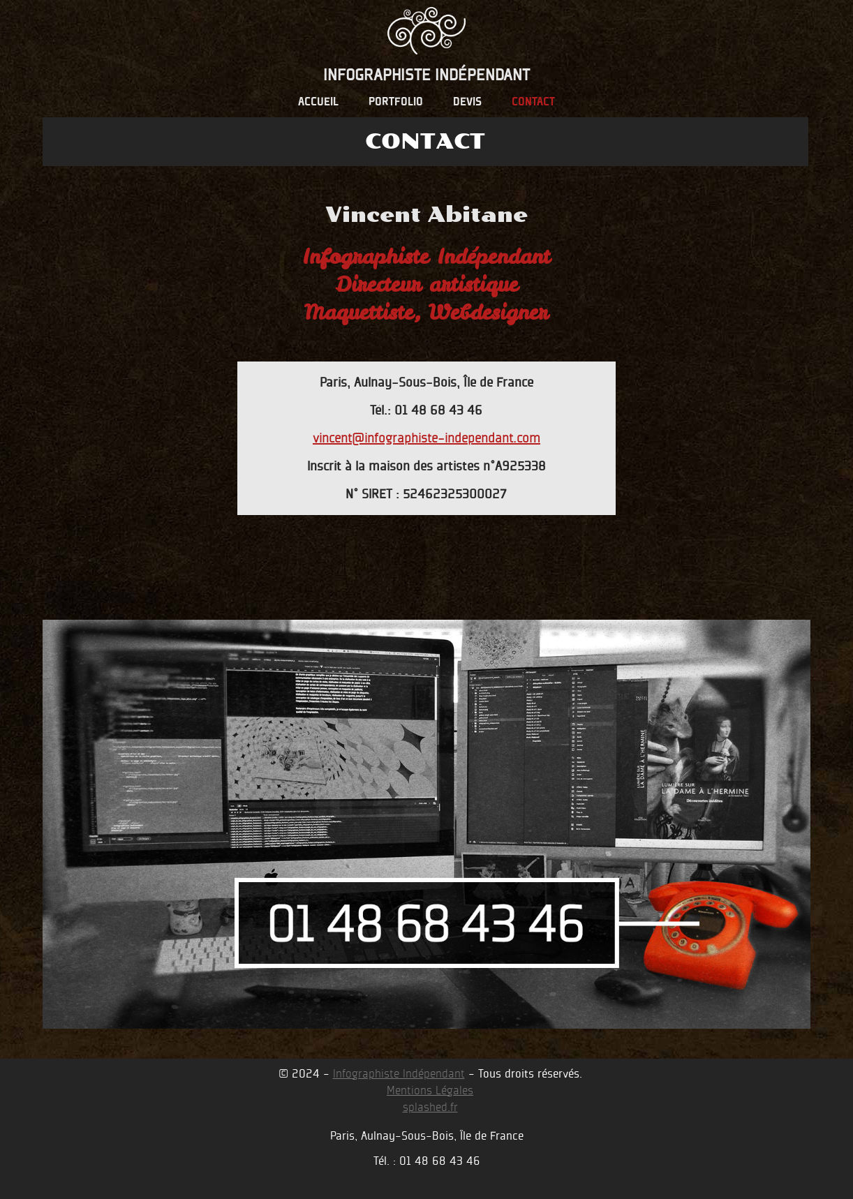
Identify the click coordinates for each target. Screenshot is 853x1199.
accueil (318, 103)
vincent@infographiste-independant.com (426, 438)
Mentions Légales (430, 1090)
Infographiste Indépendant (399, 1074)
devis (467, 103)
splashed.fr (430, 1107)
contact (533, 103)
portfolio (396, 103)
